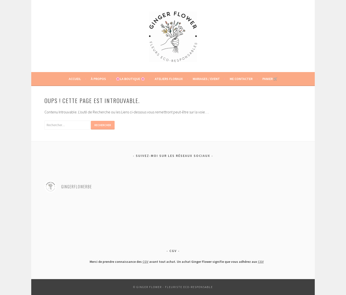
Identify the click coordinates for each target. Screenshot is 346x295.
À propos (98, 79)
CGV (145, 261)
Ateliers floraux (169, 79)
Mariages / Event (206, 79)
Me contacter (241, 79)
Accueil (75, 79)
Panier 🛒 (270, 79)
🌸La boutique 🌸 (130, 79)
